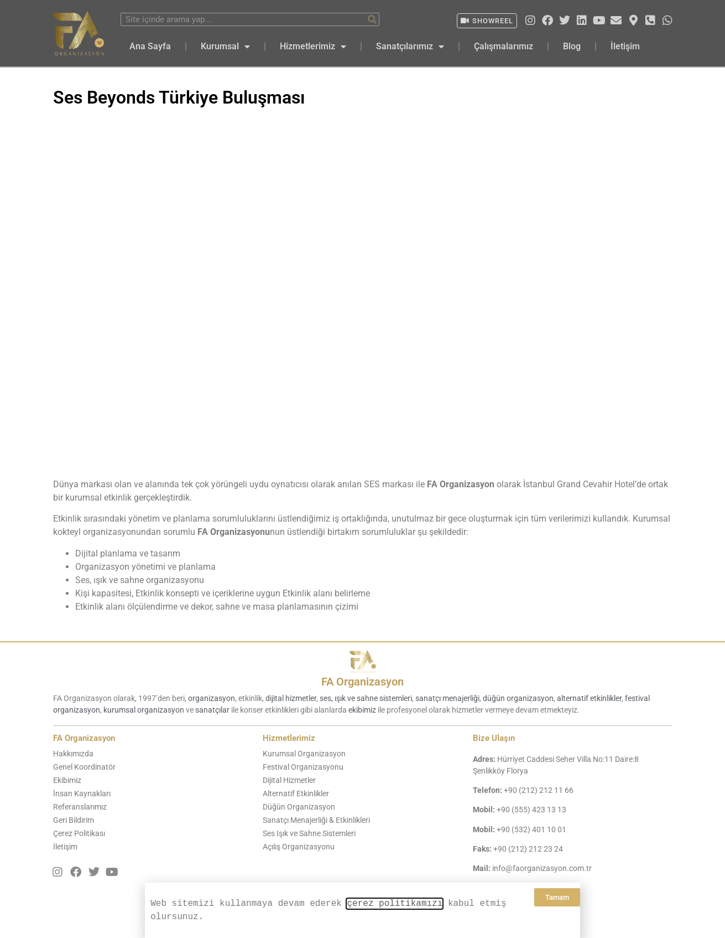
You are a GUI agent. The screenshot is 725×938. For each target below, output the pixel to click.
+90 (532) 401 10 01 (531, 829)
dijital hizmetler (290, 698)
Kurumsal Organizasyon (304, 753)
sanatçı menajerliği (447, 698)
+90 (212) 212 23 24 (528, 848)
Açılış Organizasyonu (299, 846)
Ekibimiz (67, 780)
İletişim (625, 46)
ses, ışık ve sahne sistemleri (366, 698)
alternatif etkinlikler (589, 698)
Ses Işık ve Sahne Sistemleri (309, 833)
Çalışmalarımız (503, 46)
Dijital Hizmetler (289, 780)
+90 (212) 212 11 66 (538, 790)
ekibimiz (362, 709)
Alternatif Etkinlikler (296, 793)
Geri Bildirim (73, 820)
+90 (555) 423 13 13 (531, 809)
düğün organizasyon (518, 698)
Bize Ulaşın (494, 738)
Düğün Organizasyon (299, 806)
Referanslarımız (80, 806)
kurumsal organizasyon (143, 709)
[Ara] (372, 19)
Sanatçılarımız (410, 46)
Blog (572, 46)
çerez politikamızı (394, 904)
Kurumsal (225, 46)
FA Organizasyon (362, 681)
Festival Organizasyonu (303, 766)
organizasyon (211, 698)
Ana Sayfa (150, 46)
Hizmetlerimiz (313, 46)
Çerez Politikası (79, 833)
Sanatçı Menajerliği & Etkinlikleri (316, 820)
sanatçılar (212, 709)
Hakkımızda (73, 753)
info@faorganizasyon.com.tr (542, 868)
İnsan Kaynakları (82, 793)
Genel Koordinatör (84, 766)
